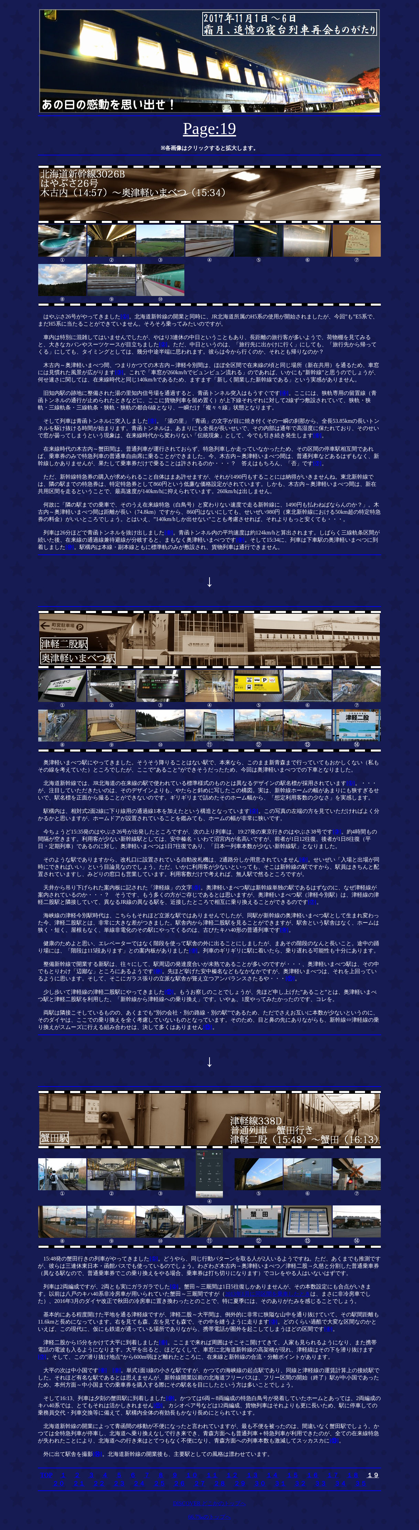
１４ (272, 1475)
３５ (360, 1483)
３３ (320, 1483)
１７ (332, 1475)
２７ (199, 1483)
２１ (79, 1483)
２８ (219, 1483)
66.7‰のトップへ (209, 1517)
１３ (252, 1475)
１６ (312, 1475)
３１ (280, 1483)
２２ (99, 1483)
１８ (352, 1475)
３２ (300, 1483)
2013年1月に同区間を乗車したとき (267, 1294)
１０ (191, 1475)
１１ (212, 1475)
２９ (240, 1483)
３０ (260, 1483)
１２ (232, 1475)
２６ (179, 1483)
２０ (58, 1483)
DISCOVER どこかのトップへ (209, 1503)
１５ (292, 1475)
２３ (119, 1483)
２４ (139, 1483)
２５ (159, 1483)
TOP (46, 1475)
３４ (340, 1483)
